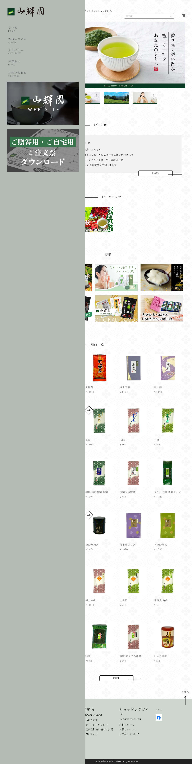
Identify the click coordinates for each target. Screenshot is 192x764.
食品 (49, 734)
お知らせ (13, 60)
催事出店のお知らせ (77, 143)
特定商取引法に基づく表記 (98, 730)
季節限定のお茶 (55, 725)
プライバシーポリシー (95, 725)
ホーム (12, 26)
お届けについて (128, 730)
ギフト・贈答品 (55, 730)
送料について (126, 725)
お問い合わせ (16, 71)
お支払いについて (129, 734)
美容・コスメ (54, 744)
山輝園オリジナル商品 (59, 749)
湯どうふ (52, 739)
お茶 (49, 720)
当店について (16, 38)
